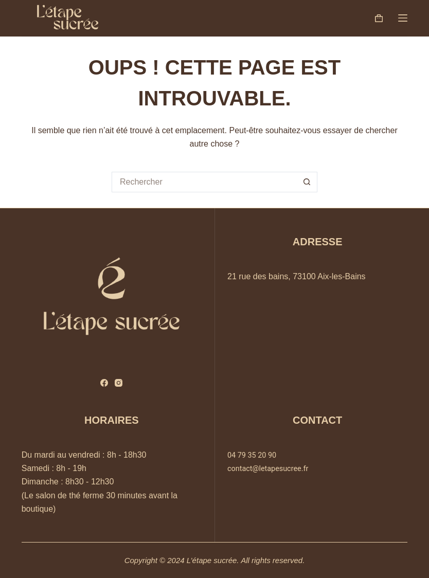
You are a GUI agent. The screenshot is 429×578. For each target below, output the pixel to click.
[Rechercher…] (204, 182)
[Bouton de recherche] (307, 182)
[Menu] (402, 18)
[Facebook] (104, 383)
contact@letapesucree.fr (267, 468)
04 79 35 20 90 (251, 455)
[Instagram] (118, 383)
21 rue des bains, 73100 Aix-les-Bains (296, 276)
